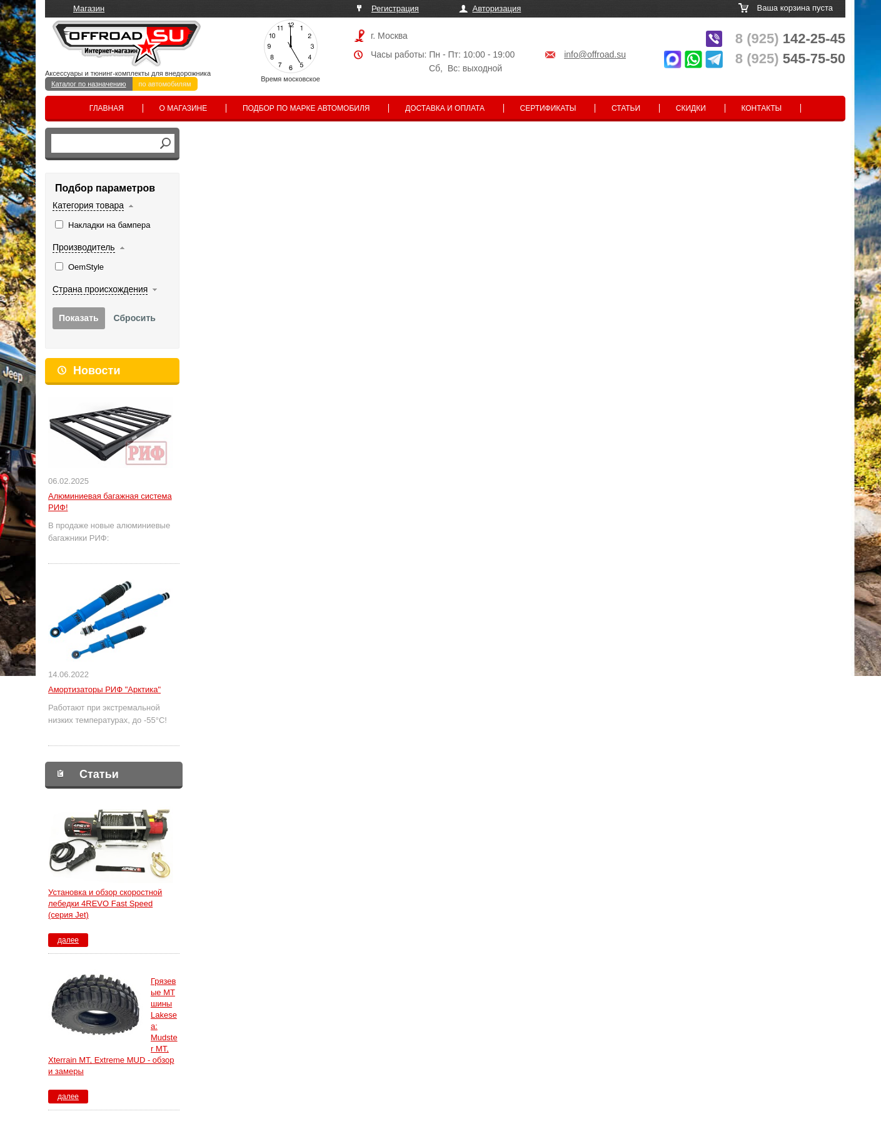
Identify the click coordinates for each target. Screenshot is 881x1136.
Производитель (84, 247)
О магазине (183, 108)
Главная (106, 108)
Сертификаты (548, 108)
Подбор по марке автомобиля (306, 108)
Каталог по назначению (88, 84)
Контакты (761, 108)
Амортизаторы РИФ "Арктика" (104, 689)
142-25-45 (790, 38)
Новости (96, 370)
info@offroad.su (595, 54)
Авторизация (497, 8)
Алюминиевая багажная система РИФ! (110, 501)
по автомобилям (165, 84)
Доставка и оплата (445, 108)
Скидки (691, 108)
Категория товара (88, 205)
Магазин (88, 8)
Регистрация (395, 8)
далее (68, 940)
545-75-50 (790, 58)
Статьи (626, 108)
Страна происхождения (100, 289)
